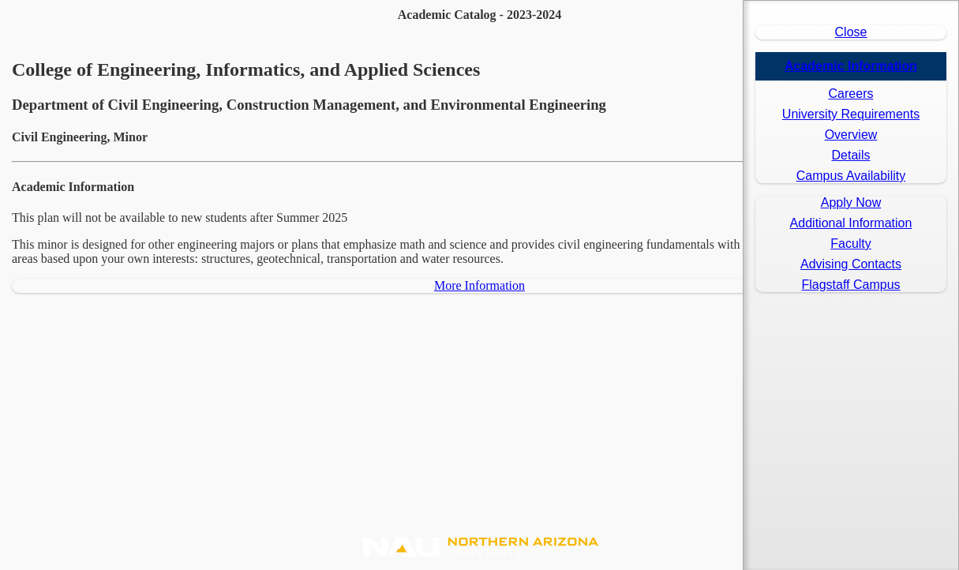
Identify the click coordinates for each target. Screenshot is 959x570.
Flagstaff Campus (850, 284)
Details (851, 155)
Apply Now (851, 202)
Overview (851, 134)
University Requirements (851, 114)
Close (851, 32)
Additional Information (851, 223)
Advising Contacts (850, 264)
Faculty (850, 243)
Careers (851, 93)
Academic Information (851, 66)
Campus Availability (850, 175)
